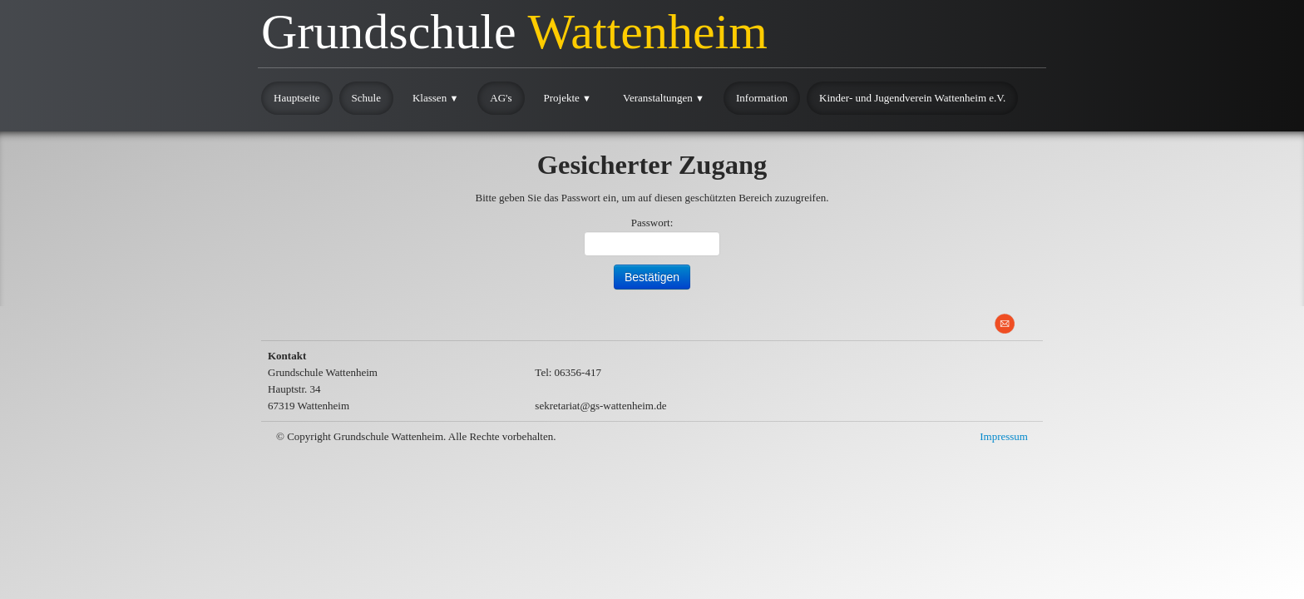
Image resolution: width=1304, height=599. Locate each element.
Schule (366, 98)
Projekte (568, 98)
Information (762, 98)
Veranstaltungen (663, 98)
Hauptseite (297, 98)
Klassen (435, 98)
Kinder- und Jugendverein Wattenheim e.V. (912, 98)
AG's (500, 98)
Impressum (1004, 436)
